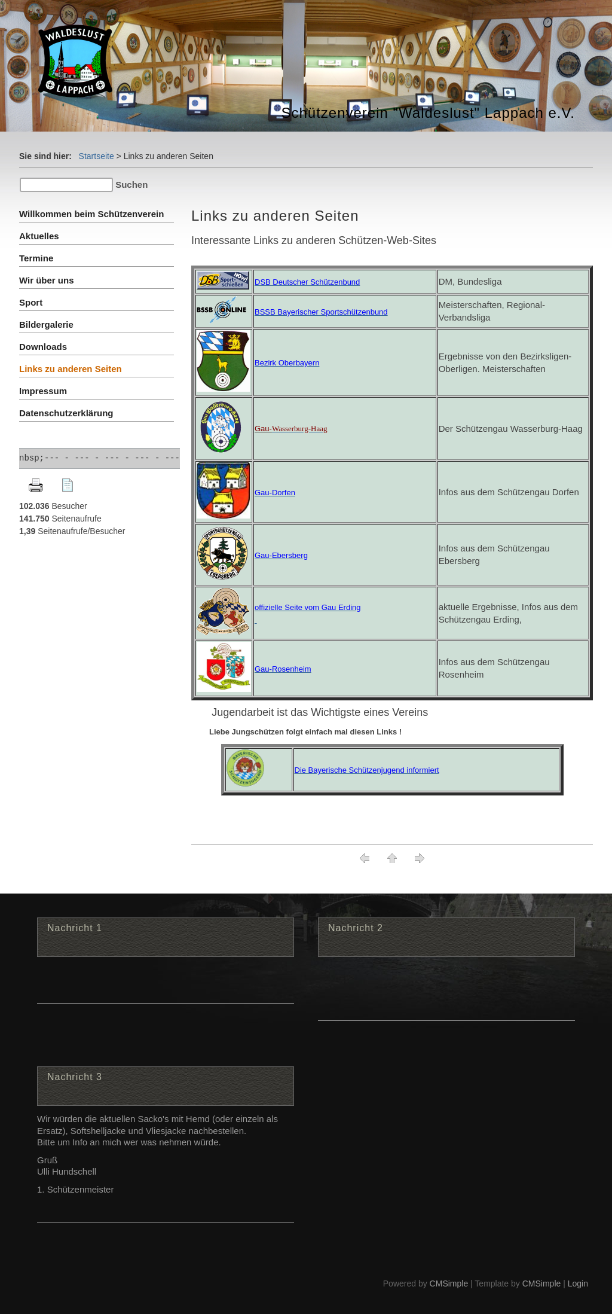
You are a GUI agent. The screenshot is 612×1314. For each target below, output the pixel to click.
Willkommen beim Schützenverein (91, 214)
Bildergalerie (46, 324)
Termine (36, 258)
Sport (30, 302)
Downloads (43, 347)
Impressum (43, 391)
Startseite (96, 156)
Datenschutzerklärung (66, 413)
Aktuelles (39, 236)
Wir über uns (46, 280)
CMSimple (449, 1283)
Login (578, 1283)
